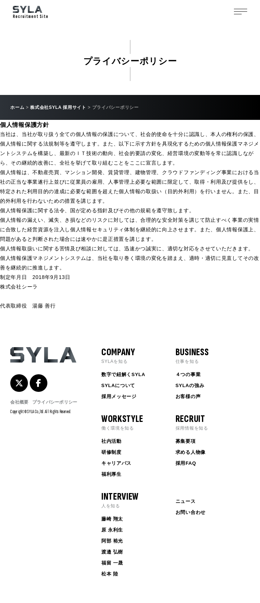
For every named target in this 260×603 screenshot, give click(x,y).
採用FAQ (186, 463)
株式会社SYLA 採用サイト (58, 107)
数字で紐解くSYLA (123, 374)
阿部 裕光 (112, 541)
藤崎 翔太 (112, 519)
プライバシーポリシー (54, 402)
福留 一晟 (112, 563)
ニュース (186, 501)
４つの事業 (188, 374)
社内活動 (111, 441)
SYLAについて (118, 385)
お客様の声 (188, 396)
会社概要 (19, 402)
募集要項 (186, 441)
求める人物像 (191, 452)
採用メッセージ (119, 396)
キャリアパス (116, 463)
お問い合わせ (191, 512)
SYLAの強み (190, 385)
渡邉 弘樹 (112, 552)
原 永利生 (112, 530)
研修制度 (111, 452)
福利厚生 (111, 474)
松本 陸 (109, 574)
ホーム (17, 107)
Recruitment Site (30, 12)
